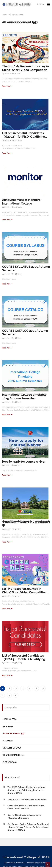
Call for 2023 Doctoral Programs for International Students (24, 816)
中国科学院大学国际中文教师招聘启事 (26, 523)
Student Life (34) (12, 748)
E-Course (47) (10, 762)
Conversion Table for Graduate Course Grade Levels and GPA (25, 807)
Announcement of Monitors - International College (22, 201)
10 (16, 695)
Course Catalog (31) (13, 755)
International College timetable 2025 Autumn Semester (24, 396)
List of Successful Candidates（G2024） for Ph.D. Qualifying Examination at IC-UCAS (23, 135)
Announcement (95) (13, 733)
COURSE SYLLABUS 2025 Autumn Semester (26, 268)
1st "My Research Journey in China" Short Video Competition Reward (24, 590)
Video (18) (7, 741)
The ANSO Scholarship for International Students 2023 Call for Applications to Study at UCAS (26, 790)
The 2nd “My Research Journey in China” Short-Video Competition (25, 67)
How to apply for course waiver (24, 461)
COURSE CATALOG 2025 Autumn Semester (25, 332)
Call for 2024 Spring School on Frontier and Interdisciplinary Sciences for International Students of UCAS (28, 827)
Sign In (40, 4)
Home (4, 15)
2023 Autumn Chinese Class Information (26, 799)
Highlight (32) (10, 719)
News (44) (8, 726)
